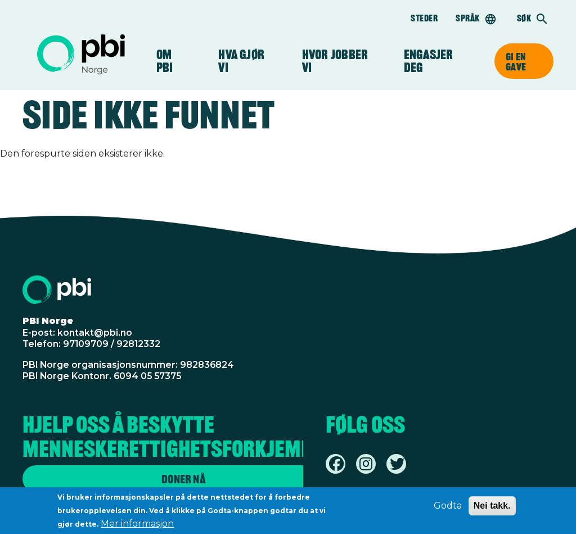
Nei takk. (492, 508)
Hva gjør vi (241, 61)
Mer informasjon (137, 525)
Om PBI (170, 61)
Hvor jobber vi (335, 61)
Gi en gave (516, 61)
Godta (448, 507)
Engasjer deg (435, 61)
